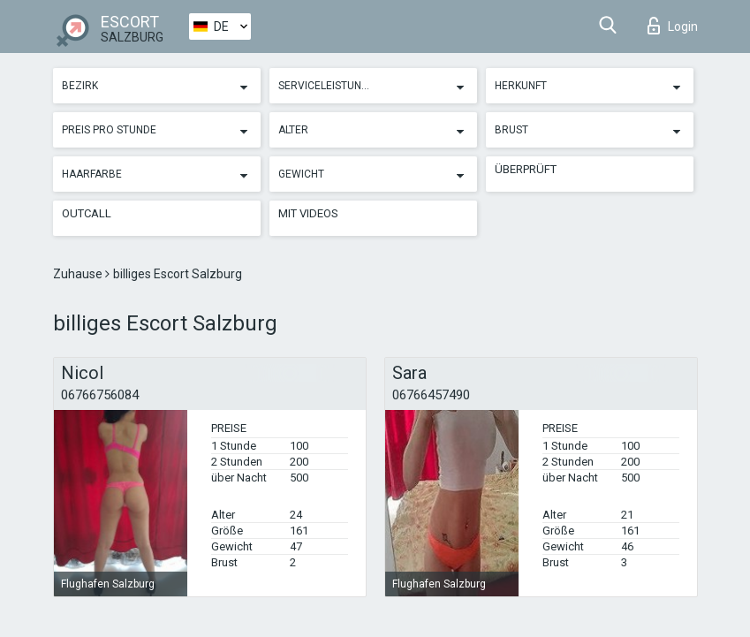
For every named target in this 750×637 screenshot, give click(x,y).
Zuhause (79, 274)
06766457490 (431, 395)
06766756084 (100, 395)
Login (673, 25)
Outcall (86, 213)
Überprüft (526, 169)
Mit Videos (308, 213)
